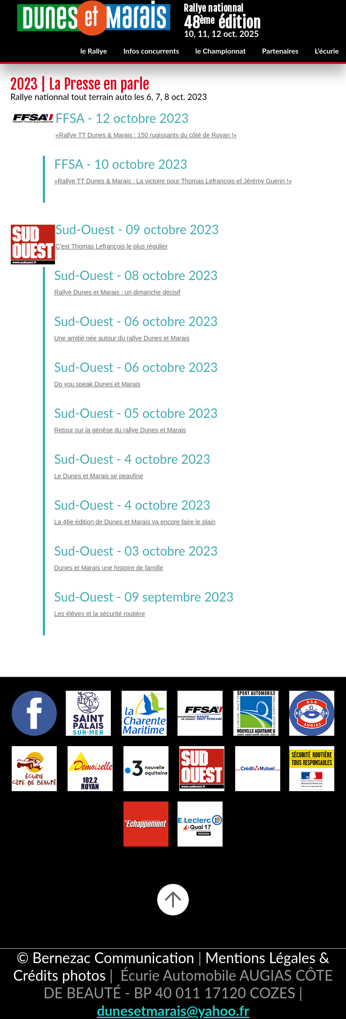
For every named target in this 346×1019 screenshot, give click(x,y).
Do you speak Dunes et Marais (97, 384)
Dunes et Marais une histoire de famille (108, 567)
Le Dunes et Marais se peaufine (98, 476)
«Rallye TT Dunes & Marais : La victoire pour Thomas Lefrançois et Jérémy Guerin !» (173, 181)
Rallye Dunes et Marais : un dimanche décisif (117, 292)
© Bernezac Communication (105, 957)
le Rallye (93, 50)
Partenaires (280, 50)
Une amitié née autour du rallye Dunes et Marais (121, 338)
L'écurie (326, 50)
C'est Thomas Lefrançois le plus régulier (111, 246)
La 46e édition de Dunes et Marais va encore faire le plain (134, 521)
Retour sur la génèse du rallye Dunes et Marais (120, 430)
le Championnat (221, 50)
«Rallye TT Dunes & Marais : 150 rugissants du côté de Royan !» (146, 135)
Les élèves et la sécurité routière (99, 613)
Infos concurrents (151, 50)
